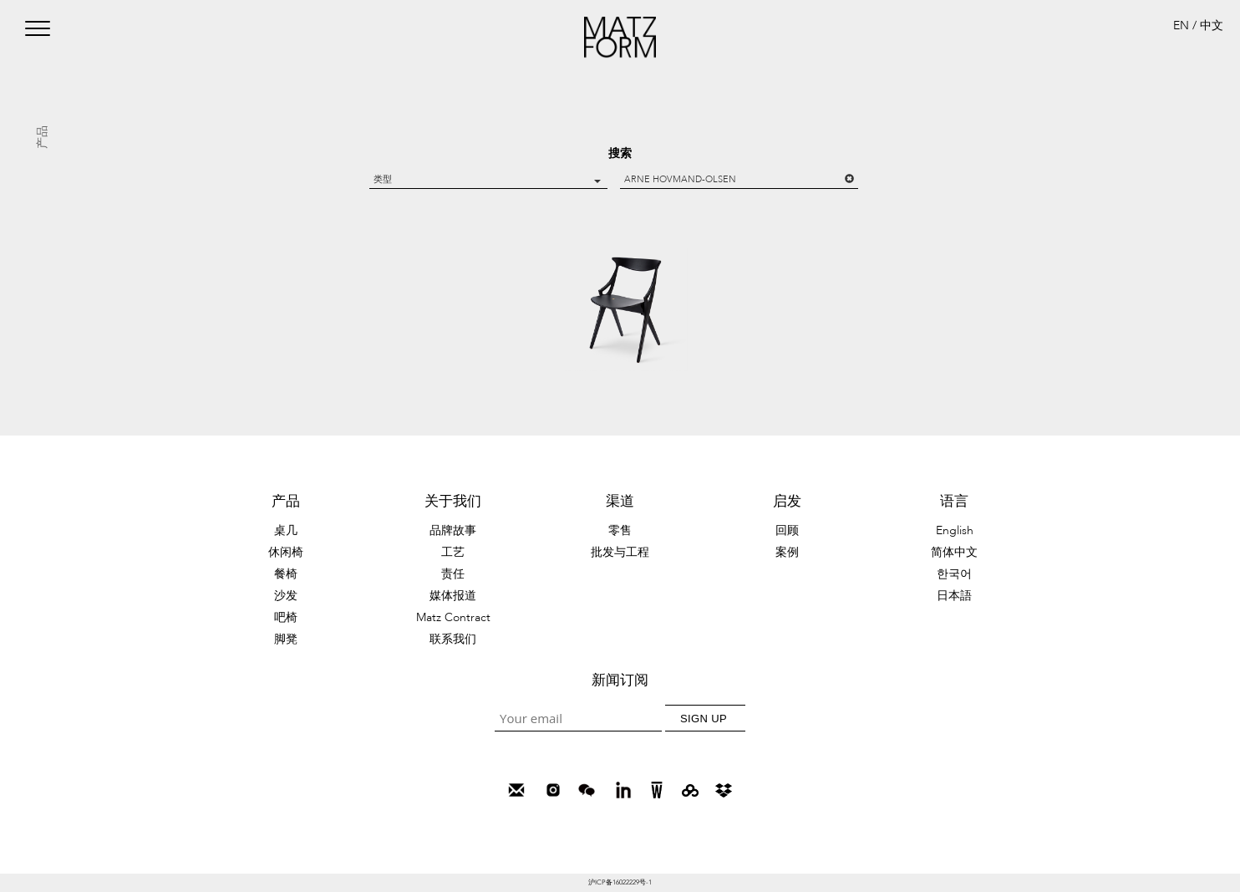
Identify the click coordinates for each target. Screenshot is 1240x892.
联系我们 (452, 639)
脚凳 (285, 639)
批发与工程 (620, 552)
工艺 (453, 552)
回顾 (787, 530)
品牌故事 (452, 530)
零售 (620, 530)
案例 (787, 552)
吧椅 (285, 617)
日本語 (954, 596)
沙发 (285, 596)
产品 (286, 501)
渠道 (620, 501)
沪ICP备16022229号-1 (620, 882)
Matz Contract (453, 617)
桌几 (285, 530)
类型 (487, 179)
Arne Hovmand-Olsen (739, 179)
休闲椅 (285, 552)
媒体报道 (452, 596)
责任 (453, 574)
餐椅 (285, 574)
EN (1181, 25)
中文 (1211, 25)
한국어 (954, 574)
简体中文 (954, 552)
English (954, 530)
